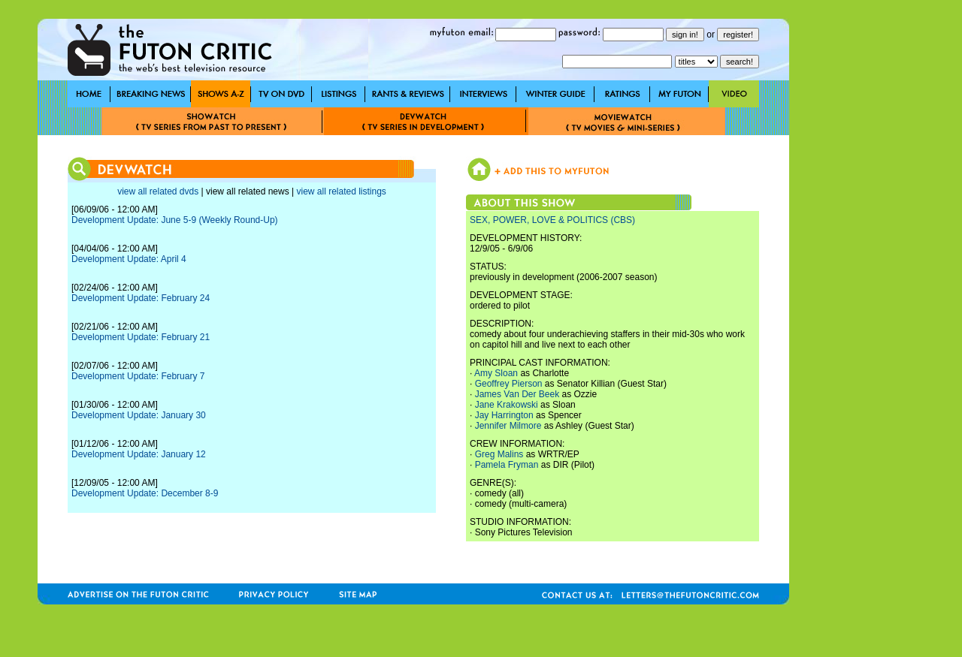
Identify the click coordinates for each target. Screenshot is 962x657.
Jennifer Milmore (508, 425)
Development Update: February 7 (137, 376)
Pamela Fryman (507, 465)
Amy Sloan (496, 373)
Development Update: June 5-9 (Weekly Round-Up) (174, 220)
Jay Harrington (504, 415)
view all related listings (341, 191)
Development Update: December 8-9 (144, 493)
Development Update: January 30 (138, 415)
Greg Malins (499, 454)
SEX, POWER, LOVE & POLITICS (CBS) (552, 220)
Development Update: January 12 (138, 454)
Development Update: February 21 (140, 337)
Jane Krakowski (506, 404)
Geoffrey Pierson (509, 383)
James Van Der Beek (517, 394)
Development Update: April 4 (128, 259)
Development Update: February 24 (140, 298)
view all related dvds (157, 191)
